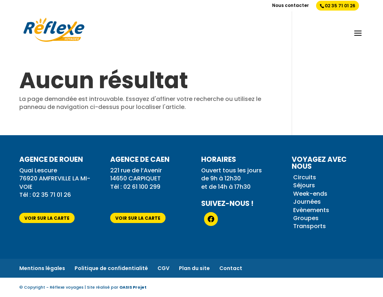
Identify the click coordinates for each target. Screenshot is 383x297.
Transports (309, 226)
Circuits (304, 177)
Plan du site (194, 268)
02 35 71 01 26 (340, 6)
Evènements (311, 210)
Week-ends (310, 193)
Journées (307, 202)
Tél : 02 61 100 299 (135, 187)
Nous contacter (290, 5)
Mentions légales (42, 268)
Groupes (306, 218)
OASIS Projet (133, 287)
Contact (230, 268)
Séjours (304, 185)
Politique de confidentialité (111, 268)
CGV (163, 268)
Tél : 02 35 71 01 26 (45, 195)
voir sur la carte (46, 218)
